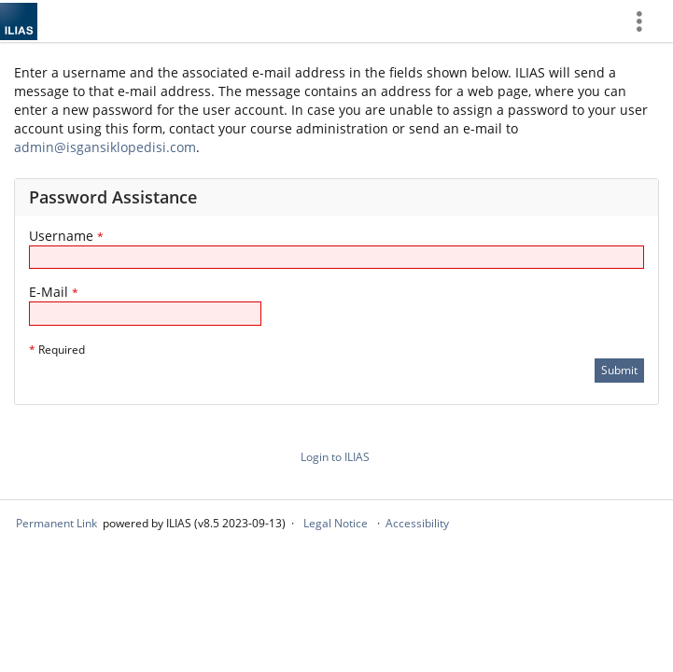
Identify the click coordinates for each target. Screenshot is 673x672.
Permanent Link (56, 523)
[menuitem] (646, 21)
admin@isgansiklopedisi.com (105, 147)
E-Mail (53, 292)
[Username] (336, 257)
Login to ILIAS (335, 457)
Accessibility (417, 523)
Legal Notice (335, 523)
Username (66, 236)
